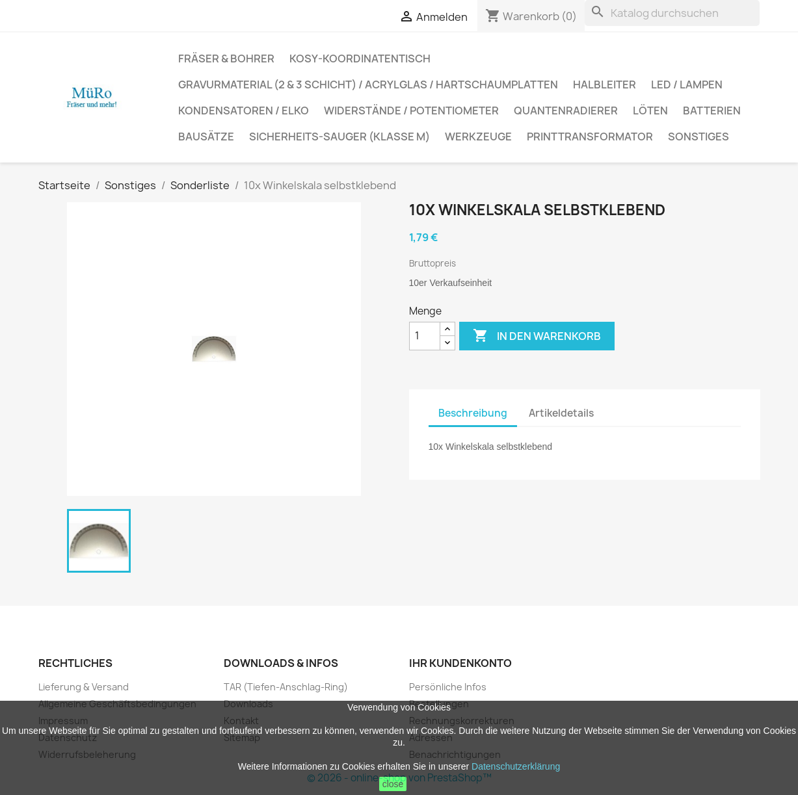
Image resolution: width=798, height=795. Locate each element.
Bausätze (206, 136)
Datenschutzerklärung (516, 766)
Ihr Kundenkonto (460, 663)
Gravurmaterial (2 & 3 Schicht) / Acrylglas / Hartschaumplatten (368, 84)
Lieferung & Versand (83, 687)
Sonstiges (698, 136)
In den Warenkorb (537, 336)
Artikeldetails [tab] (561, 413)
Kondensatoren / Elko (243, 110)
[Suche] (672, 13)
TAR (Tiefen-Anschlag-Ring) (286, 687)
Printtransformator (590, 136)
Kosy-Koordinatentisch (360, 58)
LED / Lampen (687, 84)
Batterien (712, 110)
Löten (650, 110)
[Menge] (424, 336)
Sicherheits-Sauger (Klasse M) (339, 136)
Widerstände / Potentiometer (411, 110)
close (393, 784)
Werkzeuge (478, 136)
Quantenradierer (566, 110)
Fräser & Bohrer (226, 58)
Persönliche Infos (447, 687)
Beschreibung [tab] (472, 413)
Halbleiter (604, 84)
